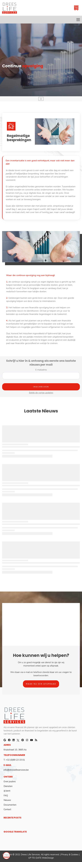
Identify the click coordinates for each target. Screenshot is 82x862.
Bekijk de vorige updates (41, 392)
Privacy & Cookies (69, 854)
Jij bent (7, 790)
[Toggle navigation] (41, 99)
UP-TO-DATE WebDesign (41, 857)
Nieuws (7, 800)
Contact (7, 809)
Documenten (10, 804)
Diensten (8, 786)
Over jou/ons (10, 781)
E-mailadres (41, 369)
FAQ (6, 795)
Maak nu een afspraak (41, 684)
